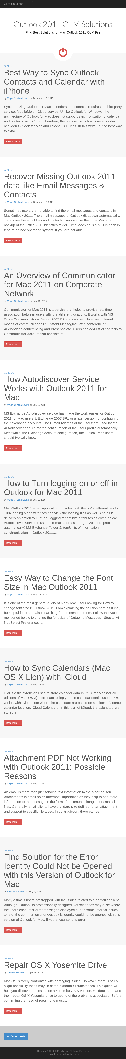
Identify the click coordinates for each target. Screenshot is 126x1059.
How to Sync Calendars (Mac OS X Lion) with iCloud (57, 672)
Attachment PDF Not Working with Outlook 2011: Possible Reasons (57, 767)
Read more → (13, 141)
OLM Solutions (13, 4)
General (9, 66)
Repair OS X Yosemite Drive (55, 965)
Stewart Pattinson (16, 891)
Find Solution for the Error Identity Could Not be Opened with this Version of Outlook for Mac (59, 870)
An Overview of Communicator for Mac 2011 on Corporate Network (59, 284)
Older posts (16, 1036)
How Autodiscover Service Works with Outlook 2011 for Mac (55, 388)
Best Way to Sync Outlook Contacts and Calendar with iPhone (54, 81)
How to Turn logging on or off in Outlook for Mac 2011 (61, 488)
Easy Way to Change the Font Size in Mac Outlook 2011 (58, 582)
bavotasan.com (72, 1054)
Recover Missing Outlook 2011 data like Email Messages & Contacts (60, 185)
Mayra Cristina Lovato (18, 98)
